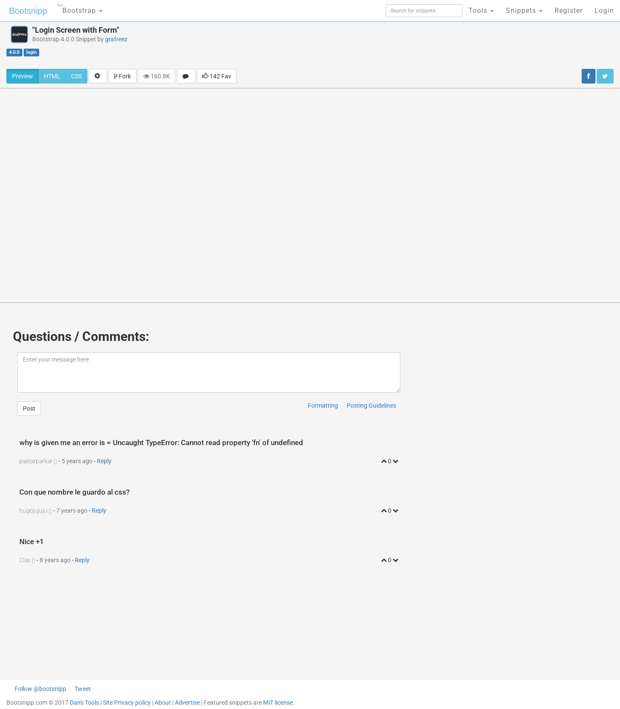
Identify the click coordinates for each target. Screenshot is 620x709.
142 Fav (216, 76)
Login (604, 10)
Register (569, 10)
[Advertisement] (370, 45)
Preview (22, 76)
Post (29, 408)
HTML (52, 76)
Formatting (323, 405)
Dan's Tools (84, 702)
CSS (76, 76)
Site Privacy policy (127, 702)
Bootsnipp (28, 10)
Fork (122, 76)
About (163, 702)
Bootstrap (79, 8)
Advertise (187, 702)
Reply (104, 461)
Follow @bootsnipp (40, 688)
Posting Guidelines (371, 405)
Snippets (524, 10)
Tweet (82, 688)
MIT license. (278, 702)
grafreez (116, 39)
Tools (481, 10)
